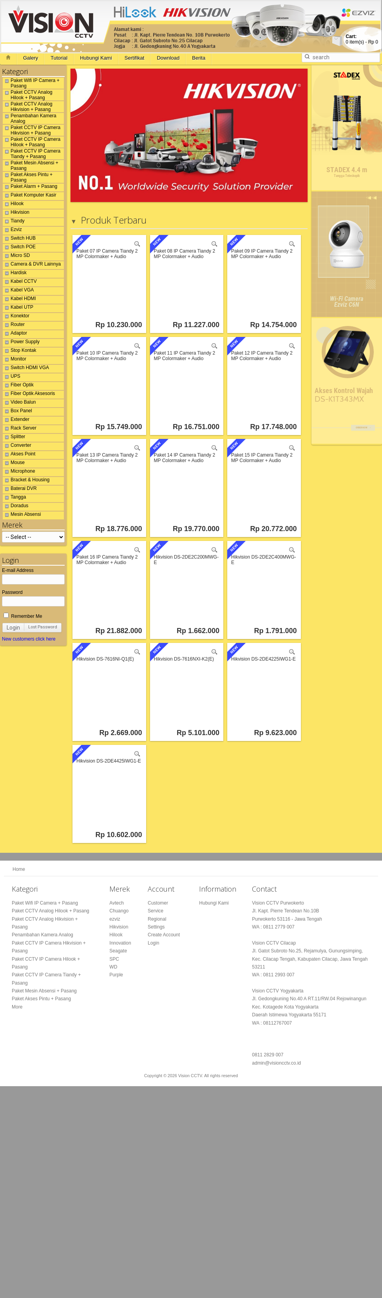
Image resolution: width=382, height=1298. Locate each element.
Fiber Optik (18, 386)
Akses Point (19, 455)
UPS (11, 377)
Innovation (120, 943)
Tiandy (14, 222)
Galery (30, 58)
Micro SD (16, 256)
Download (168, 58)
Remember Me (23, 616)
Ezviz (12, 231)
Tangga (14, 498)
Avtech (116, 903)
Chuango (119, 911)
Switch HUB (19, 239)
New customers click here (29, 639)
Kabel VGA (18, 291)
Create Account (164, 935)
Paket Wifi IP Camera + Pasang (31, 83)
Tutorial (59, 58)
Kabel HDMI (19, 300)
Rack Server (19, 429)
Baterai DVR (20, 489)
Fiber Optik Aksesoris (29, 395)
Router (14, 326)
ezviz (114, 919)
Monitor (14, 360)
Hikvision (16, 213)
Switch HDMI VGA (26, 369)
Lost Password (42, 627)
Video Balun (19, 403)
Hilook (13, 205)
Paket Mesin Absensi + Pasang (30, 165)
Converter (17, 446)
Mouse (14, 464)
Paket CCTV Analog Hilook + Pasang (28, 94)
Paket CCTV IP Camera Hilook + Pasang (31, 142)
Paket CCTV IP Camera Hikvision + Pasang (31, 130)
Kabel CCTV (20, 282)
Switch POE (19, 248)
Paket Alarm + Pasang (30, 187)
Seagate (118, 951)
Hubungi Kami (96, 58)
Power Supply (21, 343)
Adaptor (15, 334)
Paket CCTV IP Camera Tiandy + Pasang (31, 153)
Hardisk (15, 274)
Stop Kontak (19, 351)
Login (13, 627)
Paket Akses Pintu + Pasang (28, 177)
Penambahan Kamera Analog (29, 118)
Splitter (14, 438)
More (17, 1007)
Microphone (19, 472)
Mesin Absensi (22, 515)
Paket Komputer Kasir (29, 196)
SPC (114, 959)
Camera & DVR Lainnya (32, 265)
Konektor (16, 317)
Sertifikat (135, 58)
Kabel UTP (18, 308)
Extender (16, 420)
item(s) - (362, 39)
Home (19, 869)
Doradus (15, 507)
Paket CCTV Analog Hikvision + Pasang (28, 106)
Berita (198, 58)
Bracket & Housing (26, 481)
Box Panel (17, 412)
